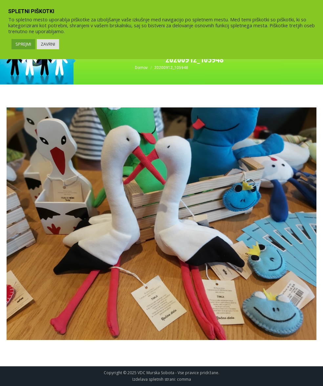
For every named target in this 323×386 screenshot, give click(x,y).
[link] (141, 67)
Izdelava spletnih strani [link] (153, 379)
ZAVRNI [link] (48, 44)
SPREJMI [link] (23, 44)
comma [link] (184, 379)
